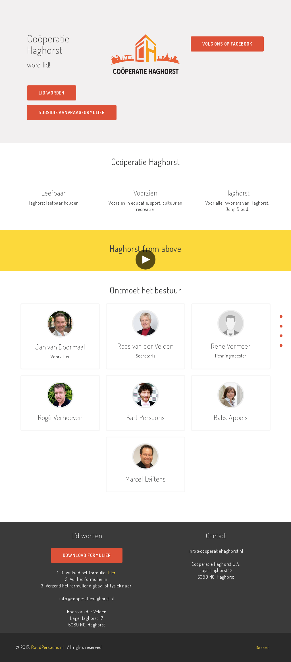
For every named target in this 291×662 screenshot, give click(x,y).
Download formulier (87, 555)
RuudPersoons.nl (47, 647)
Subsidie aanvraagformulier (72, 112)
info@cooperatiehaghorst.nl (86, 598)
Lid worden (52, 93)
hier (111, 572)
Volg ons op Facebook (227, 44)
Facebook (263, 647)
